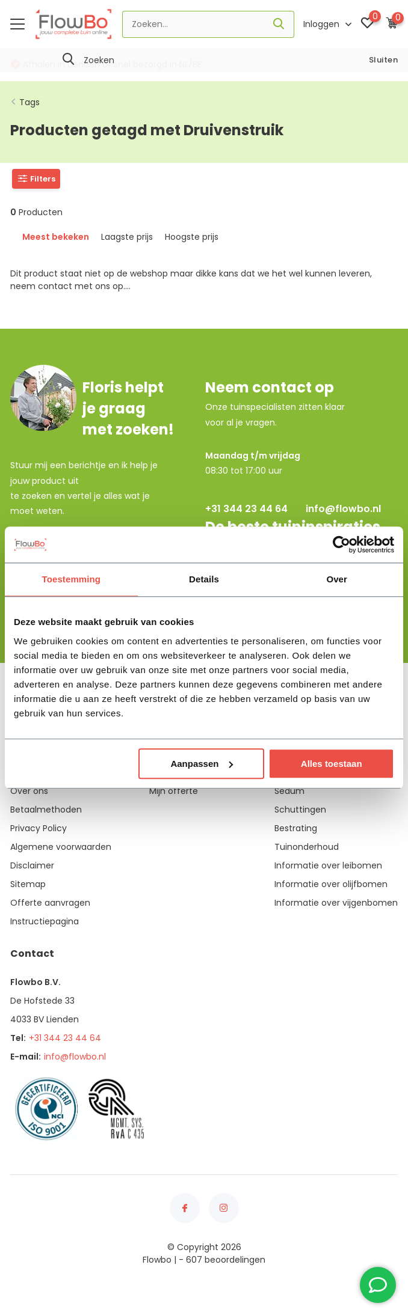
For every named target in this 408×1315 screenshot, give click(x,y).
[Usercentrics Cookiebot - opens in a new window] (341, 544)
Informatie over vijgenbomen (336, 903)
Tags (29, 102)
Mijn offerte (173, 791)
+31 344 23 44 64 (246, 509)
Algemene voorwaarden (60, 847)
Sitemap (28, 884)
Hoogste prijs (191, 237)
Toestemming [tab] (71, 579)
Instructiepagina (44, 921)
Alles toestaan (331, 763)
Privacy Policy (38, 828)
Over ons (29, 791)
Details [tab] (204, 579)
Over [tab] (336, 579)
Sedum (289, 791)
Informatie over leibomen (328, 865)
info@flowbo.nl (343, 509)
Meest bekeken (55, 237)
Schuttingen (300, 810)
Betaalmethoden (46, 810)
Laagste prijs (127, 237)
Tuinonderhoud (306, 847)
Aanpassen (201, 763)
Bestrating (295, 828)
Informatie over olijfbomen (331, 884)
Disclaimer (32, 865)
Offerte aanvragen (50, 903)
